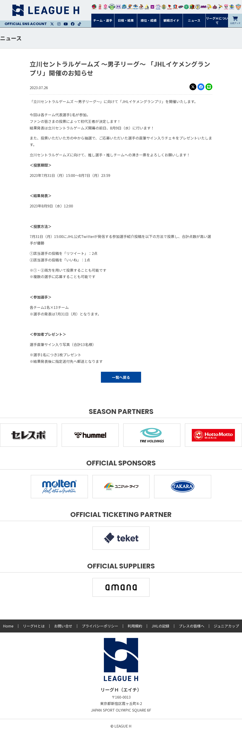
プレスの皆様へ (191, 626)
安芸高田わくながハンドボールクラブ (158, 6)
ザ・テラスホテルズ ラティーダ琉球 (238, 6)
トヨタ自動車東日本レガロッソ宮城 (94, 6)
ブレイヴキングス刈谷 (141, 6)
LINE (208, 86)
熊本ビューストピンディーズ (226, 6)
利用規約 (135, 626)
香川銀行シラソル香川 (220, 6)
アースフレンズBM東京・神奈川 (112, 6)
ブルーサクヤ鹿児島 (232, 6)
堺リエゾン (152, 6)
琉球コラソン (175, 6)
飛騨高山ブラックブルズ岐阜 (192, 6)
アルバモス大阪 (147, 6)
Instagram (58, 24)
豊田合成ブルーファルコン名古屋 (130, 6)
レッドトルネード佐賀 (169, 6)
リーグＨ (45, 10)
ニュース (11, 38)
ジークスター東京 (105, 6)
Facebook (72, 24)
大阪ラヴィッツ (209, 6)
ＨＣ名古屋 (198, 6)
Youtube (65, 24)
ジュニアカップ (226, 626)
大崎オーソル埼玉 (100, 6)
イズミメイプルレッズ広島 (215, 6)
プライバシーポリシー (100, 626)
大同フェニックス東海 (135, 6)
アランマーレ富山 (181, 6)
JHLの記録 (160, 626)
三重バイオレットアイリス (203, 6)
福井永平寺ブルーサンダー (124, 6)
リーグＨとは (34, 626)
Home (8, 626)
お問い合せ (63, 626)
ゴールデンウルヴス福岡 (164, 6)
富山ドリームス (118, 6)
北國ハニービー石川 (186, 6)
